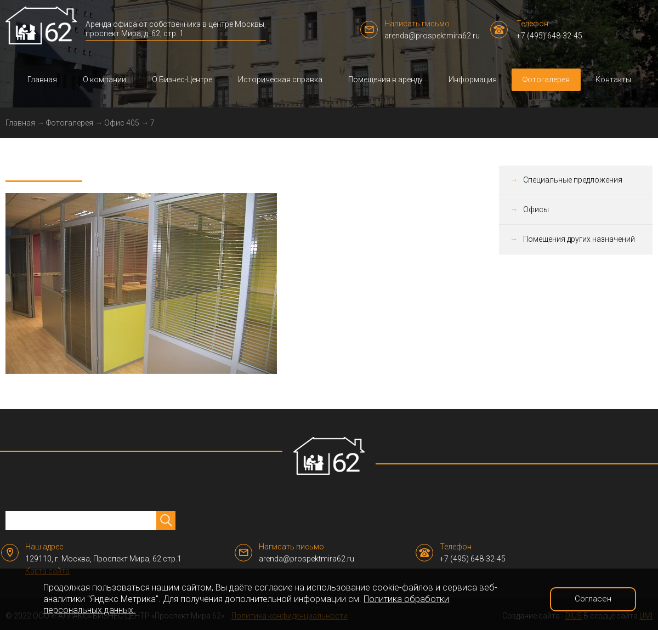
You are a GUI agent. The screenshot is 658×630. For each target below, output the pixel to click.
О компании (104, 79)
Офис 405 (121, 122)
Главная (42, 79)
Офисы (536, 209)
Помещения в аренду (385, 79)
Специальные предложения (572, 179)
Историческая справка (280, 79)
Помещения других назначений (579, 239)
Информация (473, 79)
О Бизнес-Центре (182, 79)
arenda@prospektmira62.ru (432, 35)
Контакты (613, 79)
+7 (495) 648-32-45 (549, 35)
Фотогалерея (546, 79)
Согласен (593, 599)
